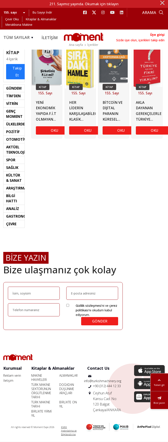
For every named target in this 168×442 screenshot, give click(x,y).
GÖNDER (99, 321)
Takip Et (17, 72)
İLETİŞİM (50, 37)
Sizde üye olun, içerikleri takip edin (140, 40)
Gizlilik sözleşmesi (88, 305)
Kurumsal (12, 368)
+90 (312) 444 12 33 (107, 386)
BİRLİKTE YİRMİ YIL (41, 413)
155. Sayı (45, 93)
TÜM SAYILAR (19, 37)
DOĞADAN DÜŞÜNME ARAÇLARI (66, 389)
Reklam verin (12, 375)
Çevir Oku (12, 19)
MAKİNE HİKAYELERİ (39, 377)
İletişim (8, 380)
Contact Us (98, 368)
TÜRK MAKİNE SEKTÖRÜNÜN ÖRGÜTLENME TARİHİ (41, 391)
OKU (54, 130)
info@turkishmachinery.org (102, 381)
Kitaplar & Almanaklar (41, 19)
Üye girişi (157, 35)
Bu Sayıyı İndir (42, 12)
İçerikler (92, 45)
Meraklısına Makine (18, 25)
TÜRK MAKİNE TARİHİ (40, 404)
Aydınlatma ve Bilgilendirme (69, 432)
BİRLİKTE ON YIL (68, 404)
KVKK (64, 427)
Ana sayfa (76, 45)
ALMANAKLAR (68, 375)
